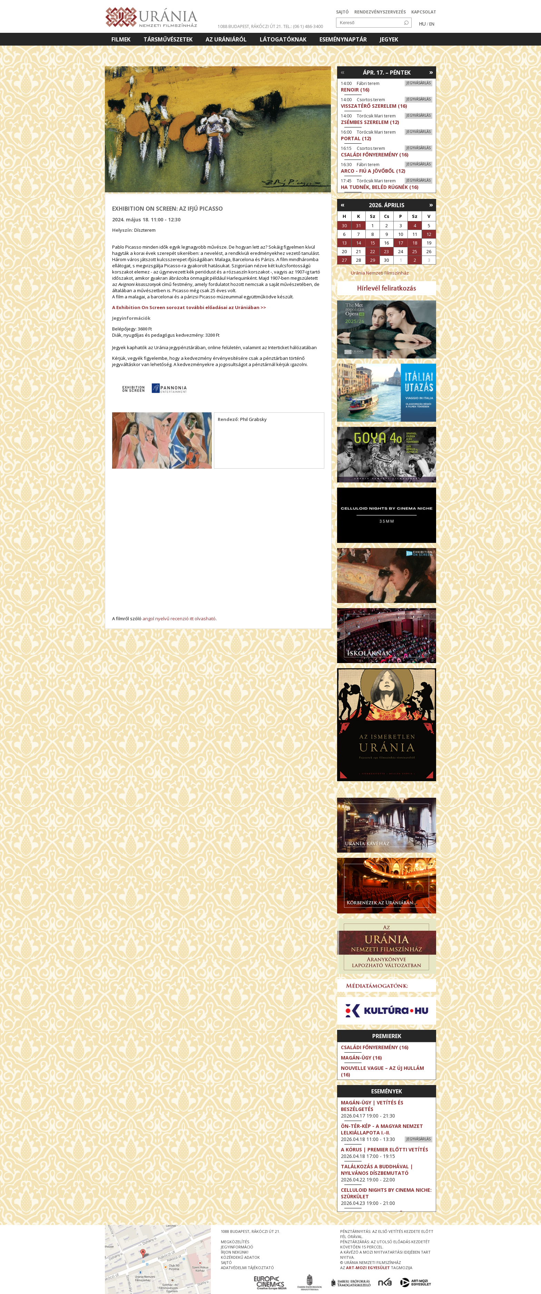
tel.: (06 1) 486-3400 (303, 26)
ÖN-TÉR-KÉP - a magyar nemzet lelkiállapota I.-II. (382, 1129)
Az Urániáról (226, 39)
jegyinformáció (237, 1246)
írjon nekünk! (234, 1252)
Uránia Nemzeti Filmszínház (380, 273)
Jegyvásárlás (418, 82)
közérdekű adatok (240, 1257)
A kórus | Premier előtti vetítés (384, 1149)
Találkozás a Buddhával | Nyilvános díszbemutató (377, 1169)
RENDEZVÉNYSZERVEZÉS (380, 12)
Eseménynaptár (343, 39)
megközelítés (235, 1241)
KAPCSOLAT (423, 12)
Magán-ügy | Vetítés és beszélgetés (372, 1105)
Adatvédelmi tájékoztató (247, 1267)
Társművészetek (168, 39)
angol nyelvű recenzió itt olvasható (179, 618)
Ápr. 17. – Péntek (387, 72)
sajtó (226, 1262)
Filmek (120, 39)
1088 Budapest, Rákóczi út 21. (250, 26)
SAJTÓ (342, 12)
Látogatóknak (283, 39)
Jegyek (389, 39)
